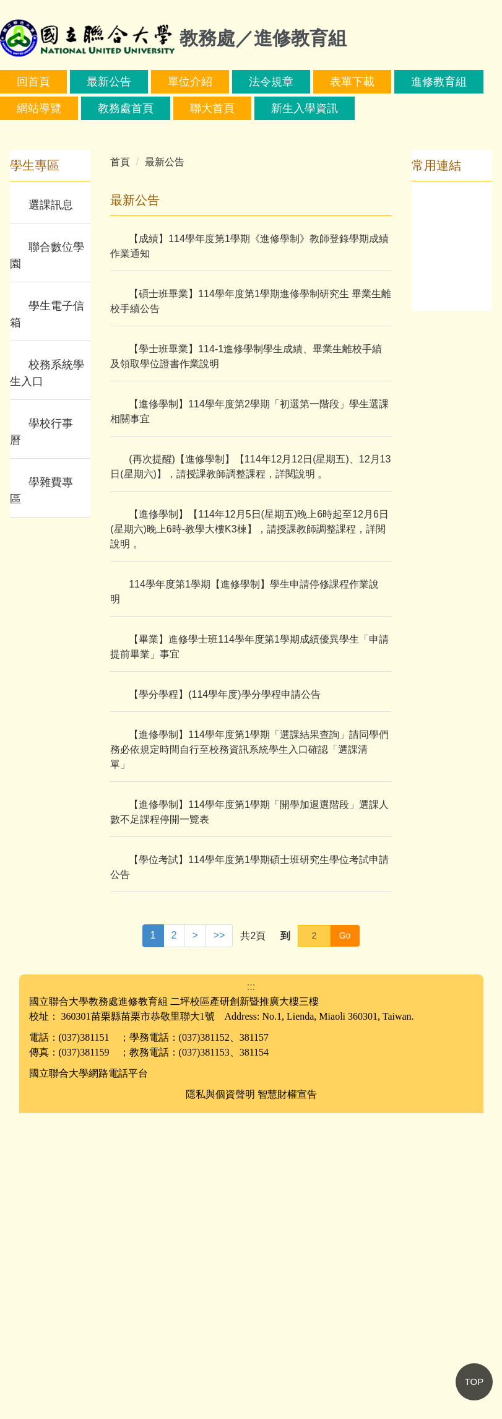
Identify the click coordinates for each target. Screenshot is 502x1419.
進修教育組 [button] (44, 108)
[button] (15, 300)
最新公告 (154, 82)
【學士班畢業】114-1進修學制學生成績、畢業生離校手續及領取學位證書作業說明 (246, 662)
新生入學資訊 (396, 108)
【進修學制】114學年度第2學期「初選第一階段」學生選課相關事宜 (249, 717)
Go (345, 1241)
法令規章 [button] (317, 82)
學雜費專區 (41, 796)
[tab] (227, 423)
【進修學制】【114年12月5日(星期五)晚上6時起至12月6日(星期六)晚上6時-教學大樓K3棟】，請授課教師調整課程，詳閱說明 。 (249, 835)
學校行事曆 (41, 737)
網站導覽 (131, 108)
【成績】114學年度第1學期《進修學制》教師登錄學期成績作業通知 (249, 552)
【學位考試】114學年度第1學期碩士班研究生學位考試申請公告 (249, 1173)
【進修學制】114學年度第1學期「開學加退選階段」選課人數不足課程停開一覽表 (249, 1117)
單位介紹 (236, 82)
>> (219, 1241)
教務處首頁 (218, 108)
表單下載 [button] (398, 82)
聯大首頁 (304, 108)
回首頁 (79, 82)
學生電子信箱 (47, 620)
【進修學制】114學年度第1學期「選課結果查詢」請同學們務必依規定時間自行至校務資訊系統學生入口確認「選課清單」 (249, 1055)
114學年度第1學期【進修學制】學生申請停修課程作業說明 (244, 897)
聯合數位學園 (47, 561)
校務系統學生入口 (47, 678)
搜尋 (153, 139)
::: (21, 82)
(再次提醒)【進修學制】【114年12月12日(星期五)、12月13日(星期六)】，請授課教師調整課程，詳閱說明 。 (250, 772)
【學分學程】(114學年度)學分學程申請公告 (224, 1000)
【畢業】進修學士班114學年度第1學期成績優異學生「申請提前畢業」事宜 (249, 952)
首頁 (120, 467)
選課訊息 (50, 511)
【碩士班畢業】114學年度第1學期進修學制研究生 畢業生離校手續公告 (250, 607)
